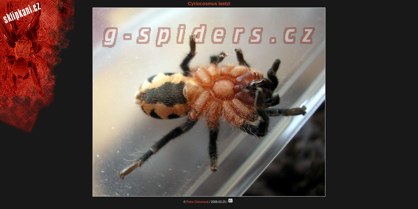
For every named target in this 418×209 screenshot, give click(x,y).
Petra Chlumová (197, 201)
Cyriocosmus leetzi (209, 3)
